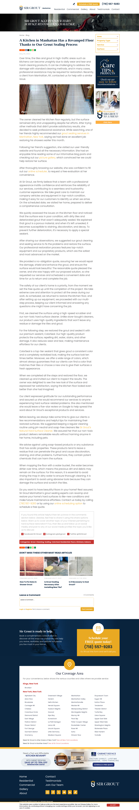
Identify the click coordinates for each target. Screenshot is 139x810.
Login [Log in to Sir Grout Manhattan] (21, 609)
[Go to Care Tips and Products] (108, 72)
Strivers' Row (76, 735)
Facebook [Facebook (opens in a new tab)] (53, 792)
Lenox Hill (51, 725)
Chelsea (28, 709)
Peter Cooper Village (79, 722)
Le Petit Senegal (54, 722)
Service (100, 45)
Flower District (30, 725)
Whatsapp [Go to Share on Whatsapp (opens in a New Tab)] (30, 50)
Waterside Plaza (101, 728)
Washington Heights (102, 725)
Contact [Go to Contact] (116, 9)
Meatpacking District (79, 709)
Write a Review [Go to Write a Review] (74, 4)
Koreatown (52, 718)
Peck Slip (74, 718)
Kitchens (80, 542)
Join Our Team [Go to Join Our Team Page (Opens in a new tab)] (54, 785)
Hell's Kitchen (53, 702)
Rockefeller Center (78, 725)
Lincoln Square (54, 728)
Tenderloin (99, 705)
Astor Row (29, 699)
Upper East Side (101, 718)
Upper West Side (101, 722)
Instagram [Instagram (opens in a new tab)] (47, 792)
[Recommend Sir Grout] (108, 107)
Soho (73, 732)
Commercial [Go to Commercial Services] (73, 9)
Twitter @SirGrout (78, 534)
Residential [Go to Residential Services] (59, 9)
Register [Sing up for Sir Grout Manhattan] (29, 609)
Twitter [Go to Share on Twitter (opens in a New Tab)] (28, 50)
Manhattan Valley (78, 699)
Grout (33, 542)
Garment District (31, 732)
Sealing (48, 542)
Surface (100, 49)
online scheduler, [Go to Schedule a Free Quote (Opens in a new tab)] (38, 171)
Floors (73, 542)
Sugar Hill (98, 699)
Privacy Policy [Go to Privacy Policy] (86, 804)
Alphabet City (30, 696)
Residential (65, 542)
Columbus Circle (31, 712)
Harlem (51, 699)
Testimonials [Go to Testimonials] (103, 9)
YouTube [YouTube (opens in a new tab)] (64, 792)
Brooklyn (28, 688)
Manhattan (75, 696)
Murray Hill (75, 715)
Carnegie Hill (30, 705)
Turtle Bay (98, 712)
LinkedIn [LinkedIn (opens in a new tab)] (70, 792)
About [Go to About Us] (92, 9)
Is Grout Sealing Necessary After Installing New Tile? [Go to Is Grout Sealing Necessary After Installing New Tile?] (53, 584)
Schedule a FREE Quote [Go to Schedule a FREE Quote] (88, 4)
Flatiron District (30, 722)
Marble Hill (75, 705)
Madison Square (54, 735)
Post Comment (87, 609)
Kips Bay (51, 715)
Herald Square (54, 705)
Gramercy (29, 735)
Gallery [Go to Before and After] (84, 9)
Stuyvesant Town (101, 696)
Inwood (51, 712)
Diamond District (31, 715)
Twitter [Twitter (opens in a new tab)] (59, 792)
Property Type (103, 40)
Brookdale (29, 702)
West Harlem (100, 732)
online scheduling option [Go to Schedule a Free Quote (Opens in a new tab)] (68, 503)
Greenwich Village (55, 696)
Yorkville (98, 735)
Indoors (87, 542)
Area (99, 36)
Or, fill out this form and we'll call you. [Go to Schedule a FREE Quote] (98, 651)
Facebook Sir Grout (32, 534)
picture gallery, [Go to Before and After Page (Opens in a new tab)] (47, 157)
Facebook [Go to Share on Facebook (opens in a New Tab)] (26, 50)
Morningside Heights (79, 712)
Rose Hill (74, 728)
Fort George (29, 728)
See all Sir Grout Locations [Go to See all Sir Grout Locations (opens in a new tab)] (58, 743)
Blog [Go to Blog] (27, 35)
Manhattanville (77, 702)
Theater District (101, 709)
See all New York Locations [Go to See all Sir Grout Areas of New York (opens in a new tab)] (67, 740)
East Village (29, 718)
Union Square (100, 715)
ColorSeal (56, 542)
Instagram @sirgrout (55, 534)
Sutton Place (100, 702)
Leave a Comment (29, 595)
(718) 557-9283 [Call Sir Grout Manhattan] (111, 3)
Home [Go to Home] (21, 35)
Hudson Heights (54, 709)
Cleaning (40, 542)
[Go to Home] (35, 7)
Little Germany (53, 732)
